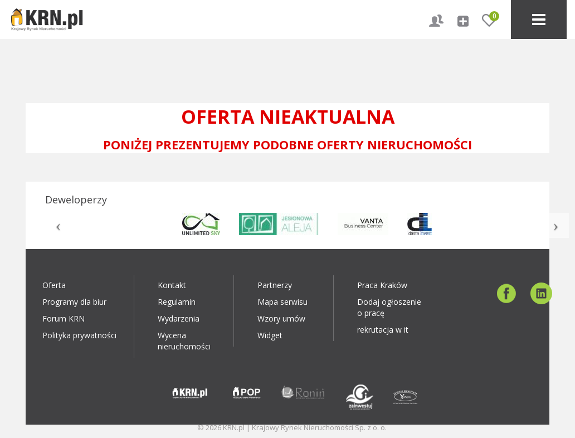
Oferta (54, 285)
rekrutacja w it (382, 329)
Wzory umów (281, 318)
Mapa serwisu (282, 301)
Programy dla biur (74, 301)
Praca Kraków (382, 285)
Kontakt (172, 285)
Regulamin (177, 301)
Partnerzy (274, 285)
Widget (269, 335)
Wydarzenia (178, 318)
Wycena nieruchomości (184, 341)
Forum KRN (63, 318)
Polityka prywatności (79, 335)
